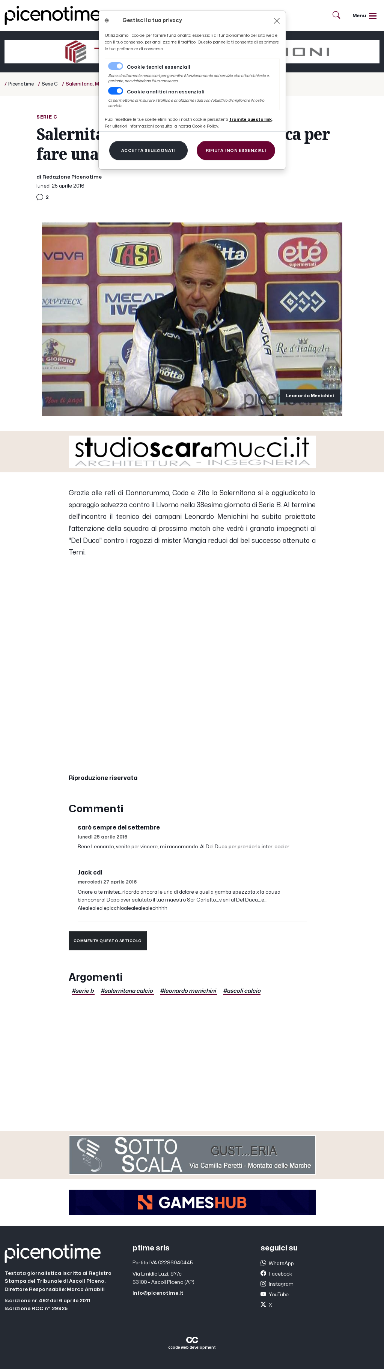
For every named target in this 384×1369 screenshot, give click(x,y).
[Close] (277, 21)
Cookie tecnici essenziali (158, 67)
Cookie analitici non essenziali (166, 92)
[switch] (115, 91)
